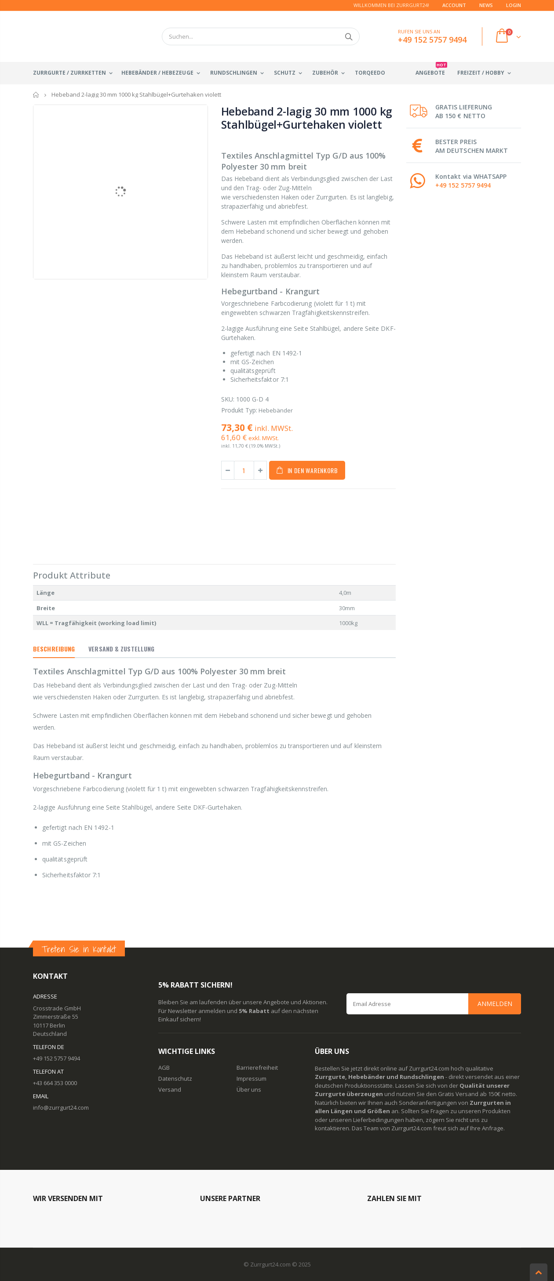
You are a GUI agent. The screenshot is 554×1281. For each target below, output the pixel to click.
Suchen (348, 36)
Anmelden (494, 1003)
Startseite (36, 95)
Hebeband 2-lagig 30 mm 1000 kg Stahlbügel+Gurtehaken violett (307, 118)
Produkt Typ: (239, 410)
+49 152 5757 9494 (463, 185)
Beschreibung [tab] (54, 648)
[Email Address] (433, 1003)
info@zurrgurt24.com (61, 1107)
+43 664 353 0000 (55, 1083)
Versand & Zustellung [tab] (121, 648)
